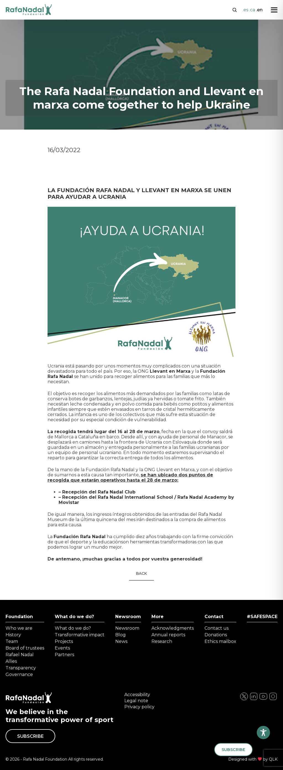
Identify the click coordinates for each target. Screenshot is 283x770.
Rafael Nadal (20, 654)
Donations (216, 634)
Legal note (136, 700)
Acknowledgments (172, 628)
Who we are (19, 628)
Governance (19, 674)
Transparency (21, 667)
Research (161, 641)
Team (12, 641)
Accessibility (137, 694)
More (157, 616)
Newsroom (128, 616)
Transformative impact (79, 634)
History (13, 634)
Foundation (19, 616)
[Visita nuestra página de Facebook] (244, 699)
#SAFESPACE (262, 616)
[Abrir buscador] (234, 9)
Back (141, 573)
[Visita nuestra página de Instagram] (253, 699)
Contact (214, 616)
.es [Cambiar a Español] (245, 9)
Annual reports (168, 634)
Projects (64, 641)
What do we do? (74, 616)
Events (62, 648)
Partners (64, 654)
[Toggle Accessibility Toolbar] (263, 732)
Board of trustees (25, 648)
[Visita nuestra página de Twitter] (263, 699)
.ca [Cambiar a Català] (252, 9)
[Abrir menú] (274, 9)
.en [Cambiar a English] (259, 9)
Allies (11, 661)
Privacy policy (139, 706)
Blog (120, 634)
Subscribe (30, 736)
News (121, 641)
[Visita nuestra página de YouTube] (273, 699)
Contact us (217, 628)
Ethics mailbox (220, 641)
